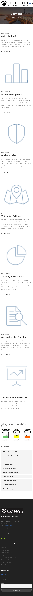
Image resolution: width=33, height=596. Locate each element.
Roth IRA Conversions (6, 552)
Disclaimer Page (9, 575)
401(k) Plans (4, 547)
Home (13, 17)
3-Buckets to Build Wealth (14, 398)
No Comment (6, 33)
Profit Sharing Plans (6, 562)
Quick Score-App (8, 489)
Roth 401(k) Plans (5, 550)
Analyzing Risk (8, 155)
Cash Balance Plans (6, 565)
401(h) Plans (4, 555)
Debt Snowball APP (9, 480)
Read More (5, 51)
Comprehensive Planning (14, 337)
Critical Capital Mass (11, 216)
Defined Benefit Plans (6, 560)
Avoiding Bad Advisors (12, 276)
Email (2, 583)
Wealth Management (12, 94)
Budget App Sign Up (9, 484)
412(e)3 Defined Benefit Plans (8, 557)
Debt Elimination (9, 36)
